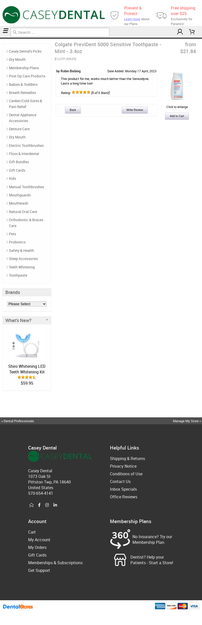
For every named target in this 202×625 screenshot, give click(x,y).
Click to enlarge (177, 105)
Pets (12, 233)
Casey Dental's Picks (25, 51)
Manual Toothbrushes (26, 186)
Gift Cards (17, 170)
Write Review (135, 109)
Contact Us (120, 481)
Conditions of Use (126, 474)
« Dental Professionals (17, 421)
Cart (32, 532)
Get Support (39, 570)
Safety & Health (21, 250)
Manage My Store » (187, 421)
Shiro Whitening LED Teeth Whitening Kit (27, 369)
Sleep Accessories (23, 258)
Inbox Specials (123, 489)
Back (73, 109)
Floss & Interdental (24, 153)
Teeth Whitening (22, 267)
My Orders (37, 547)
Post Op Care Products (27, 76)
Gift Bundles (19, 161)
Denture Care (19, 128)
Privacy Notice (123, 466)
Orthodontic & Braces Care (26, 222)
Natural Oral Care (23, 211)
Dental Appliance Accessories (22, 117)
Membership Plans (24, 67)
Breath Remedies (22, 92)
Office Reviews (123, 497)
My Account (39, 540)
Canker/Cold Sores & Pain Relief (25, 103)
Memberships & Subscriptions (55, 562)
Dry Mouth (17, 59)
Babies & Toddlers (23, 84)
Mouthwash (18, 203)
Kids (12, 178)
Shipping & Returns (127, 458)
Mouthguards (20, 195)
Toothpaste (18, 275)
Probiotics (17, 242)
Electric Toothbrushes (26, 145)
